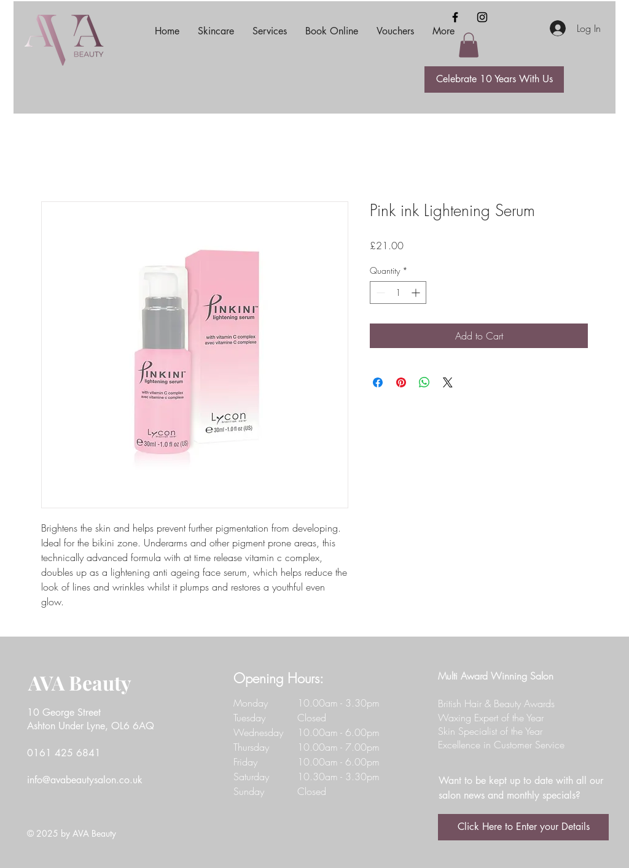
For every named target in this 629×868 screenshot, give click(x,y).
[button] (468, 45)
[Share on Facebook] (377, 382)
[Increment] (416, 292)
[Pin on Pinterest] (401, 382)
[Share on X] (447, 382)
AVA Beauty (79, 682)
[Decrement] (379, 292)
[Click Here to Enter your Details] (523, 827)
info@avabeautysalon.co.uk (85, 779)
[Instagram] (482, 17)
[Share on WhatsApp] (424, 382)
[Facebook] (455, 17)
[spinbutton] (398, 292)
